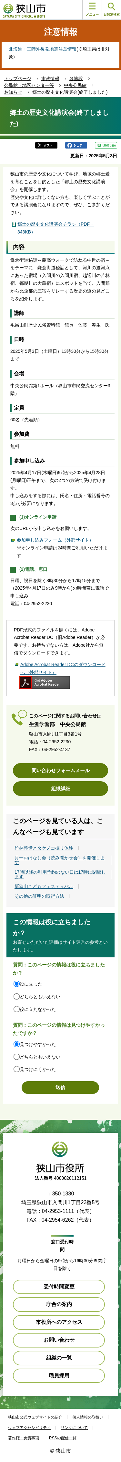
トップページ (17, 78)
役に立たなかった (38, 1009)
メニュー (92, 9)
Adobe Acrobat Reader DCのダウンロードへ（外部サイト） (63, 668)
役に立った (31, 984)
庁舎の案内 (59, 1304)
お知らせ (13, 92)
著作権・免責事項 (23, 1438)
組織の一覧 (59, 1357)
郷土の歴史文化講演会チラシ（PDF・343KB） (55, 228)
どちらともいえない (40, 996)
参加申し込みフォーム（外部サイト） (55, 539)
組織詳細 (60, 788)
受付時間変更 (59, 1286)
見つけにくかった (38, 1069)
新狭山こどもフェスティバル (44, 886)
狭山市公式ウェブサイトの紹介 (35, 1417)
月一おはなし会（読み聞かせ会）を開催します (60, 860)
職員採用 (59, 1375)
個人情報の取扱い (87, 1417)
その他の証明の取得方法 (39, 896)
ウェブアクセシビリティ (29, 1428)
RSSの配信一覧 (62, 1438)
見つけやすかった (38, 1044)
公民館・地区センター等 (29, 85)
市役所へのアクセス (59, 1322)
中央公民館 (75, 85)
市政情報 (50, 78)
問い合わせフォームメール (61, 770)
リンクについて (74, 1428)
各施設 (76, 78)
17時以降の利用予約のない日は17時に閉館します (60, 874)
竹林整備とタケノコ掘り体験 (44, 848)
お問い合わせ (59, 1340)
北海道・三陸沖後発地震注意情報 (42, 49)
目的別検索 (112, 10)
